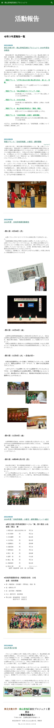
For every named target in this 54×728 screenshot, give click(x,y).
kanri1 (48, 144)
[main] (27, 18)
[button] (2, 2)
